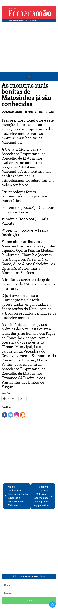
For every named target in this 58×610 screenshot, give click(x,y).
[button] (29, 76)
